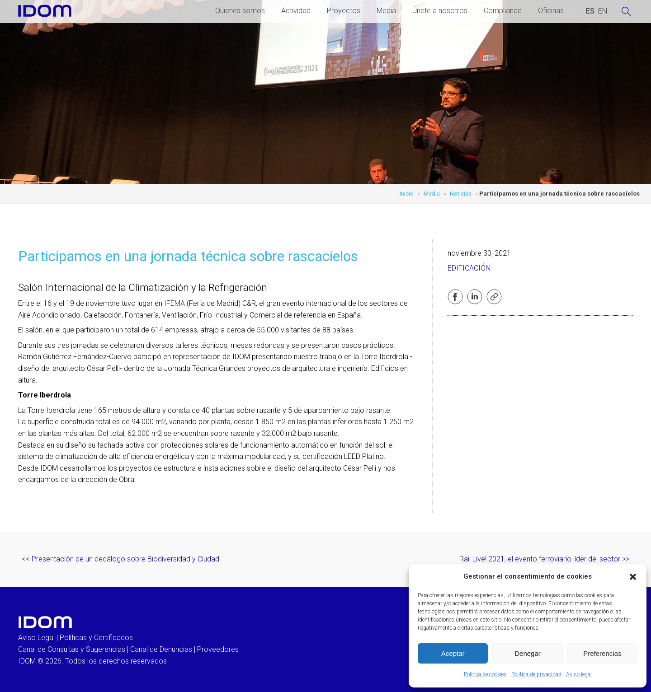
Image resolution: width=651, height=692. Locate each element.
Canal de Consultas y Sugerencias (71, 649)
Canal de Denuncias (161, 649)
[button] (632, 576)
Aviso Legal (36, 637)
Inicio (407, 193)
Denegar (527, 653)
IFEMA (174, 303)
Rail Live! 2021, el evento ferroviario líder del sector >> (544, 559)
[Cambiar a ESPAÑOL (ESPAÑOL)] (590, 11)
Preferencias (602, 653)
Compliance (503, 10)
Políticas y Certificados (96, 637)
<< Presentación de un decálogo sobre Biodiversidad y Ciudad (120, 559)
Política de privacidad (536, 674)
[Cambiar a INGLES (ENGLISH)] (602, 11)
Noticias (461, 193)
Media (386, 10)
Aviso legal (579, 674)
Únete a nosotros (439, 10)
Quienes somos (240, 10)
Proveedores (218, 649)
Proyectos (343, 10)
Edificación (469, 268)
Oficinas (551, 10)
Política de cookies (485, 674)
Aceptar (453, 653)
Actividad (296, 10)
